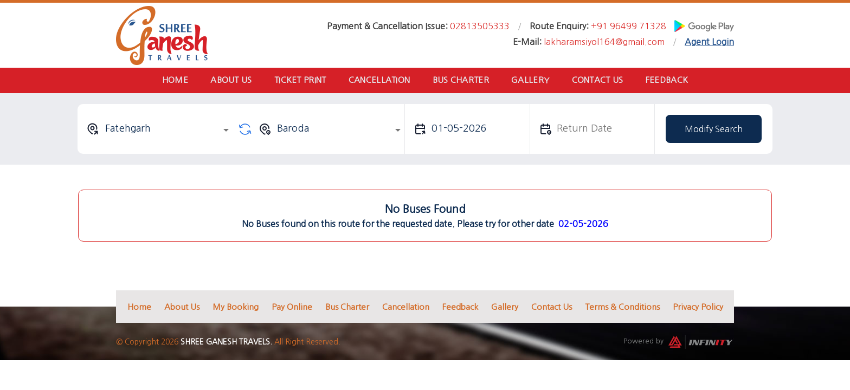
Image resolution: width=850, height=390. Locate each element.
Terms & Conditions (622, 308)
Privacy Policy (698, 308)
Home (166, 81)
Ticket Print (297, 81)
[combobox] (159, 130)
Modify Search (714, 130)
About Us (224, 81)
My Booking (235, 308)
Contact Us (603, 81)
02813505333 (480, 26)
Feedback (675, 81)
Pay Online (292, 308)
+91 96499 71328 (628, 26)
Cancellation (378, 81)
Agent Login (709, 41)
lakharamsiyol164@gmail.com (604, 41)
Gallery (534, 81)
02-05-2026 (583, 225)
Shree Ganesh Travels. (226, 344)
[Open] (226, 131)
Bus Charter (462, 81)
